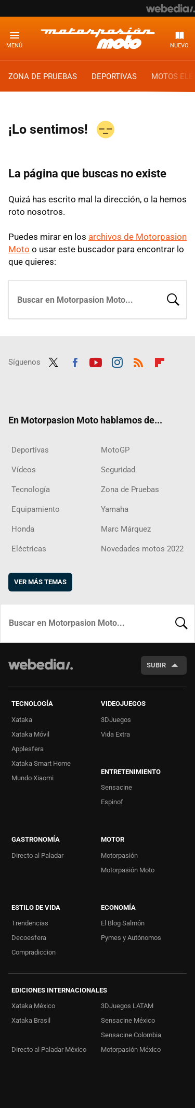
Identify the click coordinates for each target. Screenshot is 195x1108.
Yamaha (114, 509)
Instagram (117, 361)
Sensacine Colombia (131, 1035)
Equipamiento (35, 509)
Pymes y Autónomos (131, 938)
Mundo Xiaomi (32, 778)
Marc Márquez (126, 529)
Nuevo (179, 45)
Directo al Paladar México (48, 1049)
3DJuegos (116, 720)
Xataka (21, 720)
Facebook (75, 361)
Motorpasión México (131, 1049)
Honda (22, 529)
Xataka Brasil (30, 1020)
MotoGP (115, 450)
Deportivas (114, 76)
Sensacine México (128, 1020)
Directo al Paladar (37, 855)
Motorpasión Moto (127, 870)
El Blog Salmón (123, 923)
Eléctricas (28, 548)
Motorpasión (119, 855)
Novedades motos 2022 (142, 548)
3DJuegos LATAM (127, 1006)
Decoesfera (28, 938)
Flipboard (159, 361)
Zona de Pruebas (42, 76)
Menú (14, 45)
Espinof (112, 802)
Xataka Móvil (30, 734)
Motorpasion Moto (98, 38)
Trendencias (29, 923)
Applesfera (27, 749)
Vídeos (23, 469)
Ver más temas (40, 582)
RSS (138, 361)
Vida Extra (115, 734)
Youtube (95, 361)
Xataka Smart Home (41, 763)
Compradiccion (33, 952)
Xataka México (33, 1006)
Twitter (53, 361)
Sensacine (116, 787)
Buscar (173, 298)
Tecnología (30, 489)
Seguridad (118, 469)
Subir (156, 665)
